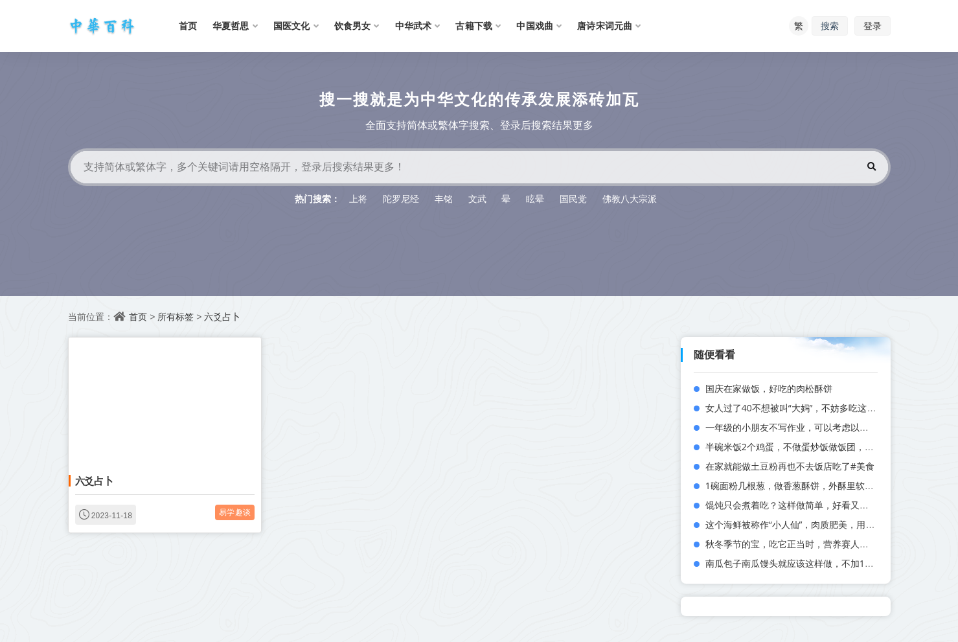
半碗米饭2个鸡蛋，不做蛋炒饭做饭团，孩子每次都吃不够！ (825, 447)
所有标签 (175, 316)
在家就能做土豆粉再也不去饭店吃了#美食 (789, 466)
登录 (872, 25)
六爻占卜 (222, 316)
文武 (477, 198)
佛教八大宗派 (629, 198)
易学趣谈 (235, 512)
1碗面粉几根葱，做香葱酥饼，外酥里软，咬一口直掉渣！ (821, 485)
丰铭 (444, 198)
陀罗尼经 (401, 198)
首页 (138, 316)
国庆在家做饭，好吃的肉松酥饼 (768, 388)
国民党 (573, 198)
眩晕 (535, 198)
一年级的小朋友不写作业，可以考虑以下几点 (796, 427)
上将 (358, 198)
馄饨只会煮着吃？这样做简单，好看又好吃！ (796, 505)
